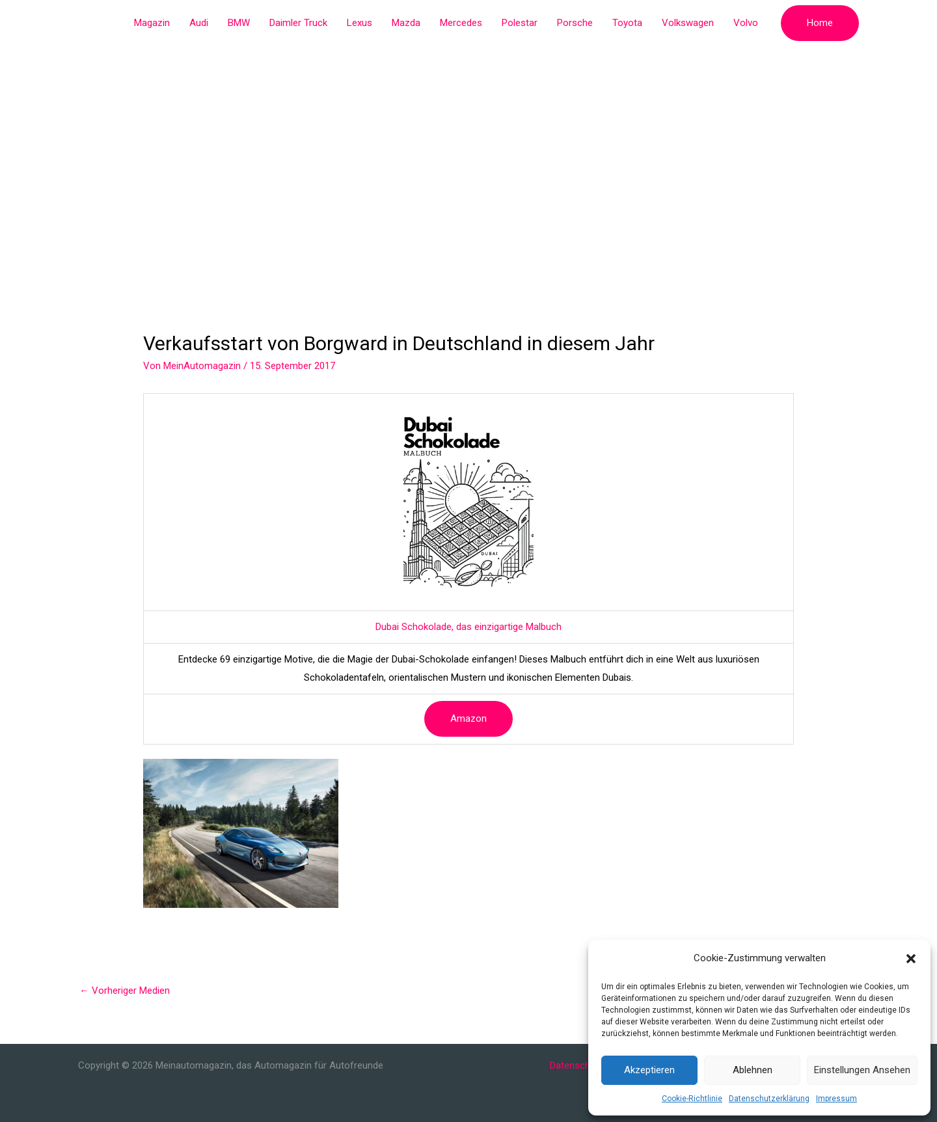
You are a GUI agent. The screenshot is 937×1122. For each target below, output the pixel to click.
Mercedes (461, 23)
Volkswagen (688, 23)
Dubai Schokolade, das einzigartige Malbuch (468, 627)
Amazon (468, 718)
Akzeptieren (649, 1070)
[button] (910, 958)
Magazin (152, 23)
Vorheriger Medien (124, 990)
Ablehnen (752, 1070)
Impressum (836, 1098)
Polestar (519, 23)
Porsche (575, 23)
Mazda (406, 23)
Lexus (359, 23)
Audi (198, 23)
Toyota (627, 23)
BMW (239, 23)
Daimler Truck (298, 23)
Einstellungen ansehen (862, 1070)
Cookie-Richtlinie (692, 1098)
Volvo (745, 23)
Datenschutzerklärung (769, 1098)
